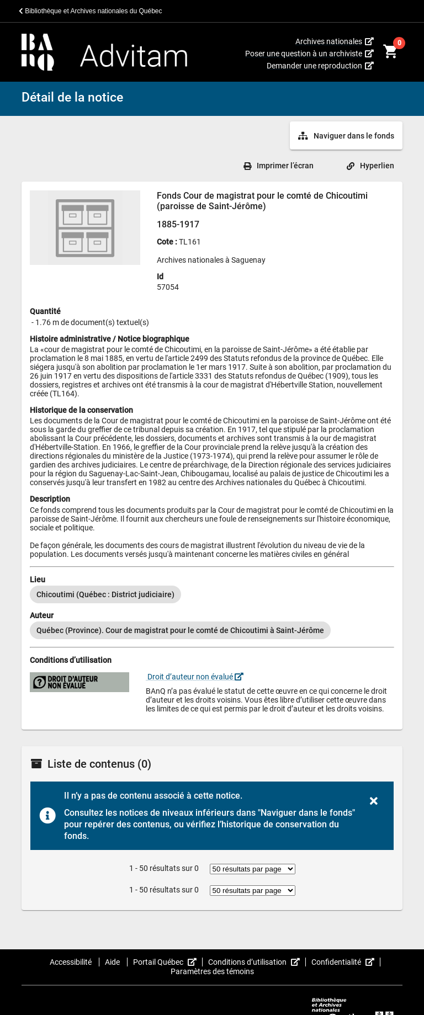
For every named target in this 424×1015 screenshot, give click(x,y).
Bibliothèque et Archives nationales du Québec (90, 11)
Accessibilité (71, 962)
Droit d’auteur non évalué (194, 676)
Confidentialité (345, 962)
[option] (105, 594)
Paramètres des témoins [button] (212, 971)
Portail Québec (168, 962)
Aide (113, 962)
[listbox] (212, 594)
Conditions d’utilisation (257, 962)
